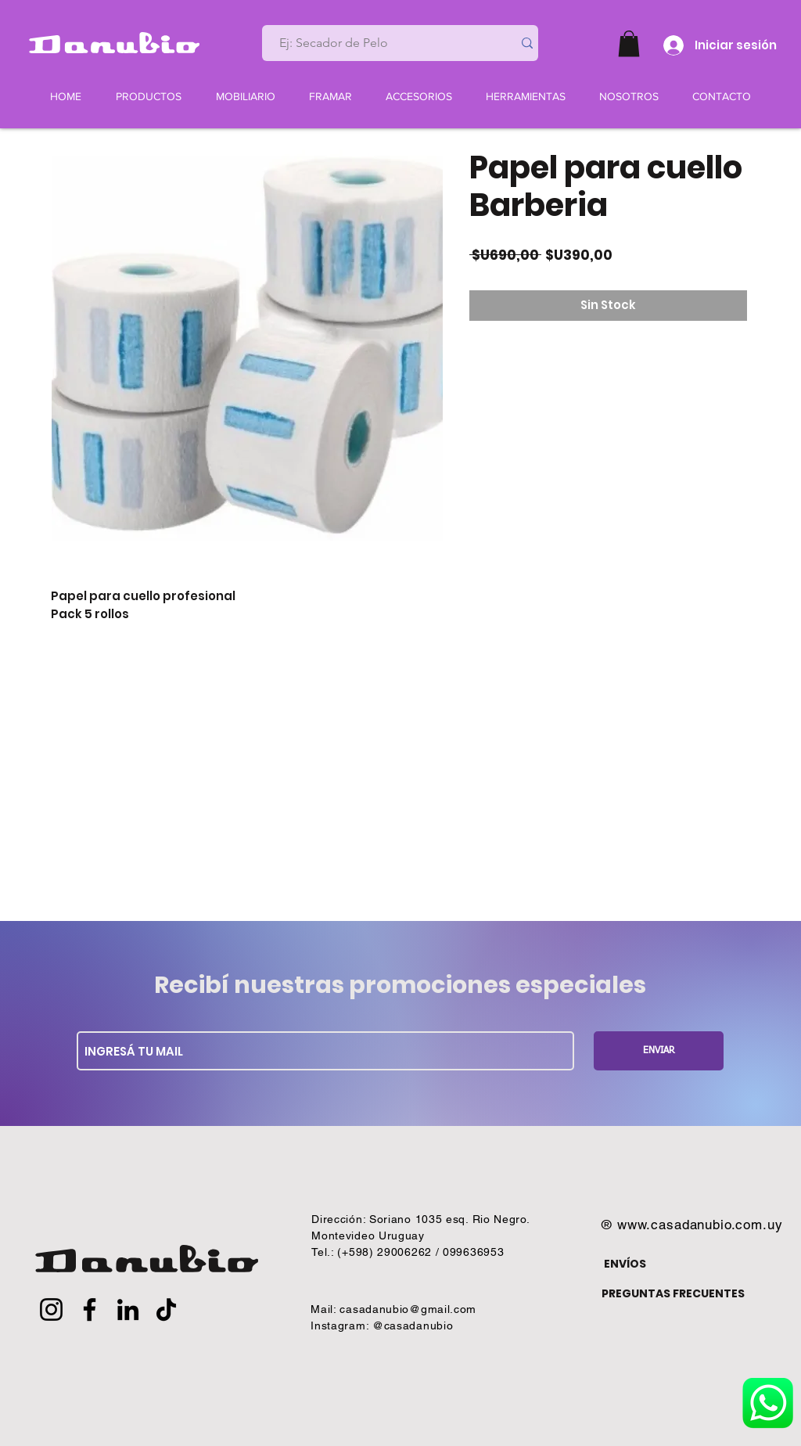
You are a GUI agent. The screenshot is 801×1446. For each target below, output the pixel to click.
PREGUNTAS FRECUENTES (673, 1293)
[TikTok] (166, 1309)
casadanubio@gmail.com (407, 1309)
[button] (629, 43)
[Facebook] (89, 1309)
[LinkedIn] (128, 1309)
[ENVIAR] (659, 1050)
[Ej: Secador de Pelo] (381, 43)
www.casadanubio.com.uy (700, 1224)
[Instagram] (51, 1309)
